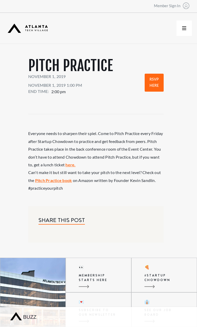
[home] (28, 28)
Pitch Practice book (53, 180)
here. (70, 164)
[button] (184, 28)
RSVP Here (154, 83)
